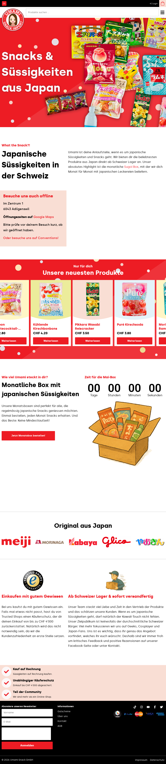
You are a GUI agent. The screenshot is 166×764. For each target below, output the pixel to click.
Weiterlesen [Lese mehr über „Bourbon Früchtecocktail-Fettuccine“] (20, 340)
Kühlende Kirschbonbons (56, 327)
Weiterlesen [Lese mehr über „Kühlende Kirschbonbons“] (62, 340)
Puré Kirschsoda (141, 324)
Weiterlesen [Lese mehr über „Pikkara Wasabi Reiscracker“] (104, 340)
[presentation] (26, 733)
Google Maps (43, 217)
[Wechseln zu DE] (4, 3)
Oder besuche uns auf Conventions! (31, 238)
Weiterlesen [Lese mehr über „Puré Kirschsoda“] (146, 340)
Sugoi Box (131, 167)
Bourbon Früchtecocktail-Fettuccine (16, 327)
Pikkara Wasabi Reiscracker (98, 327)
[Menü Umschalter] (162, 12)
